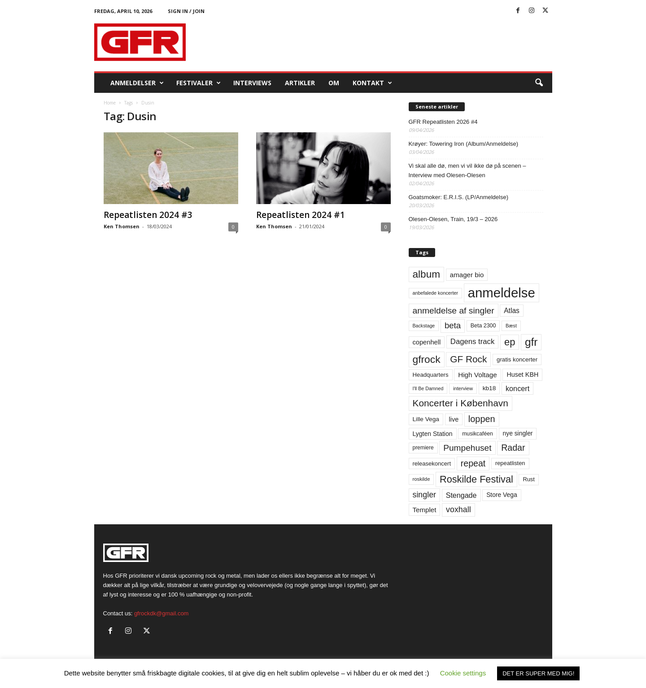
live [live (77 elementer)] (454, 419)
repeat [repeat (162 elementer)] (473, 463)
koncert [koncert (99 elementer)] (517, 388)
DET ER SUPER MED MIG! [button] (538, 673)
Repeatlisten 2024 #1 (300, 215)
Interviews (252, 82)
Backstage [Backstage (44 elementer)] (424, 325)
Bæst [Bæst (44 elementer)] (511, 325)
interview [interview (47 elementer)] (463, 388)
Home (110, 103)
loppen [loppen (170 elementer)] (481, 419)
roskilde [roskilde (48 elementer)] (421, 479)
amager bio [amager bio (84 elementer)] (467, 275)
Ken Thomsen (122, 226)
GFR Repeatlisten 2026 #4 (443, 121)
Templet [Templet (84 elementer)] (424, 510)
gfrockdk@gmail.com (161, 613)
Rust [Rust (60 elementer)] (529, 479)
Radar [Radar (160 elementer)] (513, 448)
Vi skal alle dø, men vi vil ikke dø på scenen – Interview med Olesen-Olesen (467, 170)
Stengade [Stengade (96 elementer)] (461, 495)
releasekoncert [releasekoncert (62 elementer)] (432, 463)
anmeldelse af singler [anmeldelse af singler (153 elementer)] (453, 310)
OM (333, 82)
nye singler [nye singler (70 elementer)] (518, 433)
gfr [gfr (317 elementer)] (531, 342)
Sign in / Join (186, 11)
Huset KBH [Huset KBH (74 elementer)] (522, 374)
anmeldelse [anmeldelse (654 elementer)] (501, 292)
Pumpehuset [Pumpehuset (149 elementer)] (467, 448)
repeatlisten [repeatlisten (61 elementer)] (510, 463)
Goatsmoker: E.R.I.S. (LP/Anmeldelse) (459, 197)
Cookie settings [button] (463, 673)
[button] (539, 83)
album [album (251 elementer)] (427, 274)
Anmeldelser (137, 83)
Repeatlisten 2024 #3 (148, 215)
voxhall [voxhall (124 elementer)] (458, 509)
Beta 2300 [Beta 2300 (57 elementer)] (483, 325)
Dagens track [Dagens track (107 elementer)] (472, 341)
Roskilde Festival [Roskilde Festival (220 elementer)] (476, 479)
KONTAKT (372, 83)
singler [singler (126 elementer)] (424, 494)
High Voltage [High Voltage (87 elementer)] (477, 375)
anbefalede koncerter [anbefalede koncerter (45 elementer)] (435, 293)
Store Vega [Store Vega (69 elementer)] (501, 494)
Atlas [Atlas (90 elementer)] (511, 310)
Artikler (300, 82)
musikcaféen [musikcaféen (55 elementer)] (477, 434)
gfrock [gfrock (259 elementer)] (427, 359)
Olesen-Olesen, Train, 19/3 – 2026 (453, 219)
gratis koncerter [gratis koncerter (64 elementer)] (517, 359)
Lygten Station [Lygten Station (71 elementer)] (433, 433)
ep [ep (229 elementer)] (509, 342)
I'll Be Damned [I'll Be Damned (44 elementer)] (428, 388)
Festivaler (198, 83)
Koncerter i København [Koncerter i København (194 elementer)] (460, 403)
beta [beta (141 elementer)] (453, 325)
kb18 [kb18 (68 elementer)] (489, 388)
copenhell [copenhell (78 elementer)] (427, 342)
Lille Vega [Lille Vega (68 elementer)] (426, 419)
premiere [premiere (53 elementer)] (423, 447)
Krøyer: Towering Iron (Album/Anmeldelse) (464, 143)
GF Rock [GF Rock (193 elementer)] (468, 359)
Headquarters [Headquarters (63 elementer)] (431, 374)
